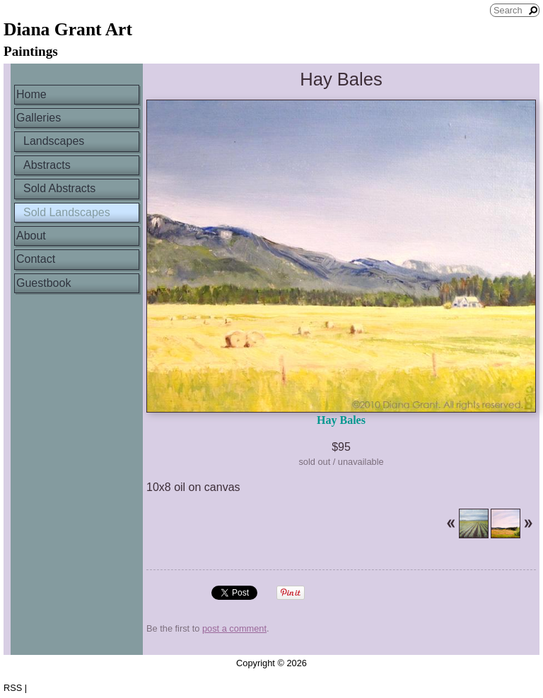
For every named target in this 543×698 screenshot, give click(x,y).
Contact (35, 259)
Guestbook (43, 283)
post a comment (234, 628)
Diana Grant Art (68, 29)
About (31, 236)
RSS (13, 687)
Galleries (38, 118)
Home (31, 94)
